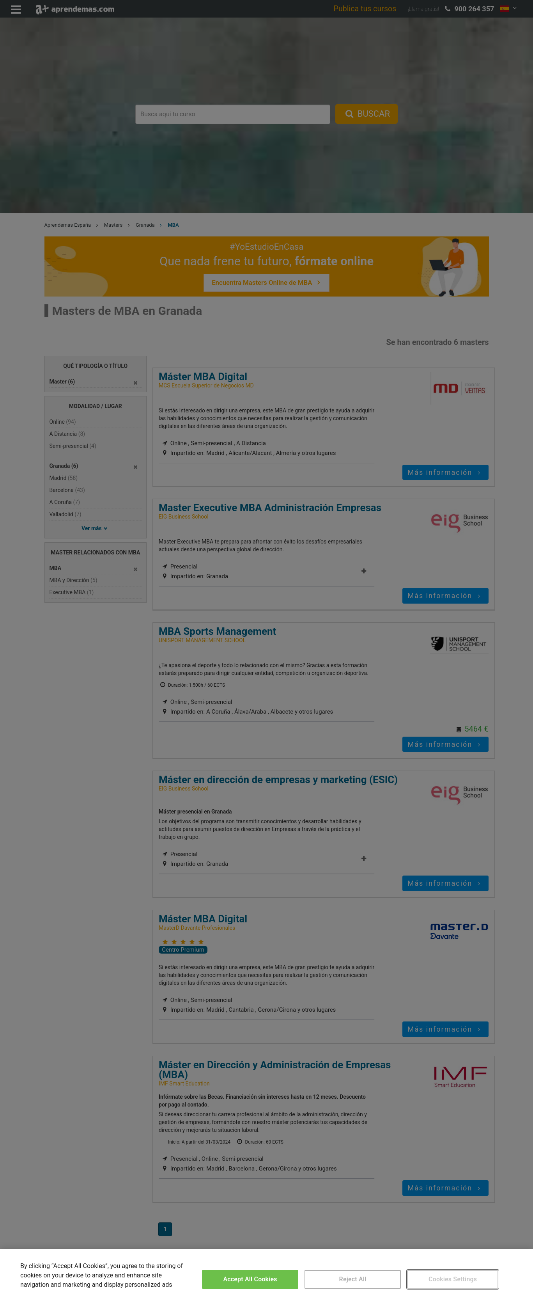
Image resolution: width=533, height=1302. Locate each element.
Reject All (353, 1279)
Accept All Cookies (250, 1279)
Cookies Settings (453, 1279)
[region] (266, 1275)
